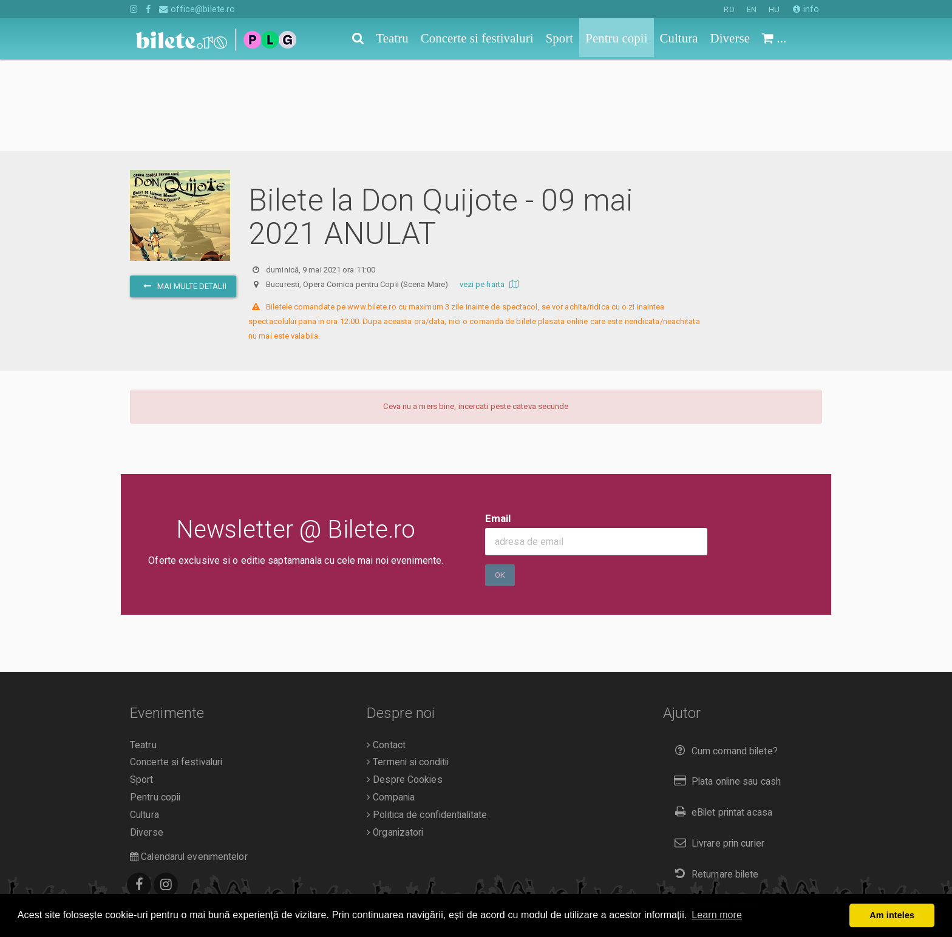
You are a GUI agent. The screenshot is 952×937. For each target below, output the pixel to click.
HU (774, 9)
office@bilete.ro (197, 9)
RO (729, 9)
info (806, 9)
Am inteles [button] (891, 915)
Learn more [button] (717, 915)
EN (751, 9)
